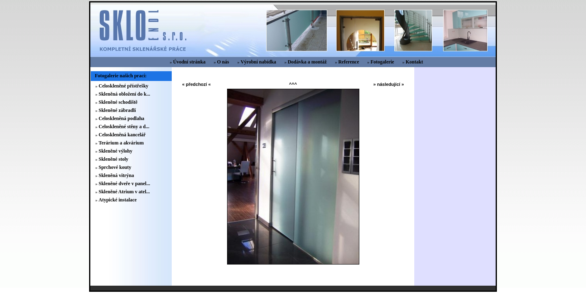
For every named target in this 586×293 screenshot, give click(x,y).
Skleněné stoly (113, 159)
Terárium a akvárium (121, 143)
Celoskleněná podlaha (121, 118)
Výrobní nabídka (258, 62)
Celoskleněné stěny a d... (123, 126)
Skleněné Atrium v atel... (124, 192)
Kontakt (414, 62)
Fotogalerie (382, 62)
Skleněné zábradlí (117, 110)
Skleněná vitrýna (116, 175)
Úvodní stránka (189, 62)
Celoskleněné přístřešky (123, 86)
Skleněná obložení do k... (124, 94)
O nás (223, 62)
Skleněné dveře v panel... (124, 183)
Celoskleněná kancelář (122, 135)
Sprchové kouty (114, 167)
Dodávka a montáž (307, 62)
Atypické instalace (117, 200)
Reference (348, 62)
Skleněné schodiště (118, 102)
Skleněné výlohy (115, 151)
